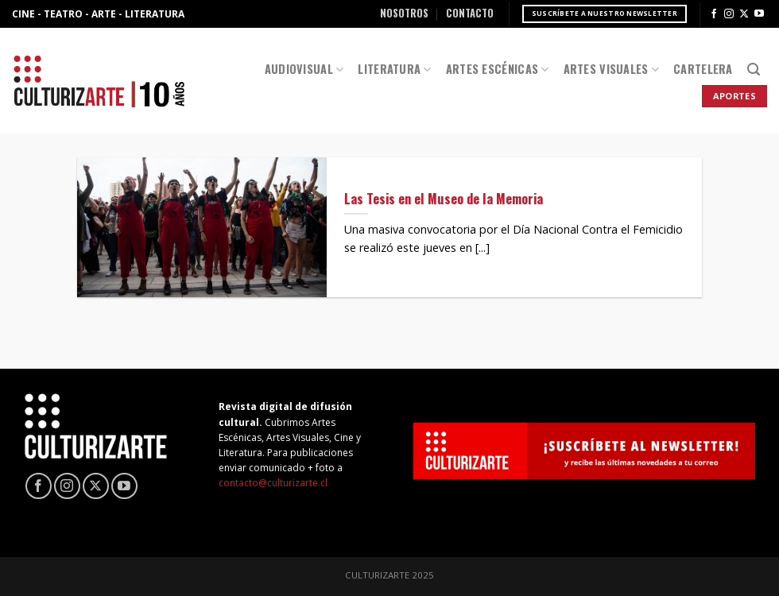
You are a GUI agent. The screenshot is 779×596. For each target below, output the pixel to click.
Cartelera (703, 68)
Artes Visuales (612, 68)
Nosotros (404, 13)
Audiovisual (304, 68)
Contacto (470, 13)
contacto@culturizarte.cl (273, 483)
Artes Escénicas (497, 68)
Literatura (394, 68)
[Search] (753, 69)
